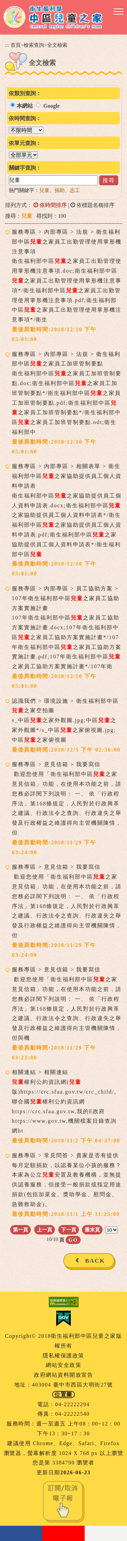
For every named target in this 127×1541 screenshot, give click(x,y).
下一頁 (68, 1229)
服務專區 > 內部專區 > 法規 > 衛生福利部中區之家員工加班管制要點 (66, 359)
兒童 (44, 190)
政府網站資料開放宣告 (63, 1375)
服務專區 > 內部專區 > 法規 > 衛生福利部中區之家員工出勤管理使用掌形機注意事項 (67, 241)
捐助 (60, 190)
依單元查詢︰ (25, 143)
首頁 (15, 45)
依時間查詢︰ (25, 118)
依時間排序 (50, 205)
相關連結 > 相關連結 (40, 1072)
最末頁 (92, 1229)
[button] (118, 11)
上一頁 (44, 1229)
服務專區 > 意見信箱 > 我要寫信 (56, 764)
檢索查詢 (34, 45)
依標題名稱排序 (92, 205)
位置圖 (63, 1394)
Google (51, 106)
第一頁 (20, 1229)
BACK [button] (95, 1260)
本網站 (25, 106)
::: (7, 45)
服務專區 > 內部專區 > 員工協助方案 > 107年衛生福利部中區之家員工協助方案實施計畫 (66, 598)
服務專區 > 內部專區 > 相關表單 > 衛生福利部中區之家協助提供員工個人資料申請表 (67, 476)
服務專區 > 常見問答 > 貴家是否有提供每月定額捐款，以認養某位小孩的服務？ (67, 1160)
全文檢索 (57, 45)
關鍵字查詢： (25, 168)
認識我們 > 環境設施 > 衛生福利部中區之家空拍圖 (65, 706)
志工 (75, 190)
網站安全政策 (63, 1365)
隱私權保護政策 (63, 1355)
